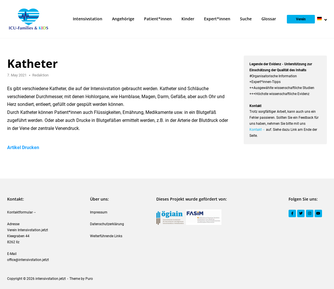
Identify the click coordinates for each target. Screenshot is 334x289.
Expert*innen (217, 18)
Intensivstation (87, 18)
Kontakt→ (257, 130)
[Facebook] (292, 213)
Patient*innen (158, 18)
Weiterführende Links (106, 236)
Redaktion (40, 75)
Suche (246, 18)
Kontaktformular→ (21, 212)
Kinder (187, 18)
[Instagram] (309, 213)
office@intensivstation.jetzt (28, 260)
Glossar (268, 18)
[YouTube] (318, 213)
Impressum (98, 212)
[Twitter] (301, 213)
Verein (301, 19)
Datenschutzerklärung (107, 224)
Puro (89, 279)
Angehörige (123, 18)
